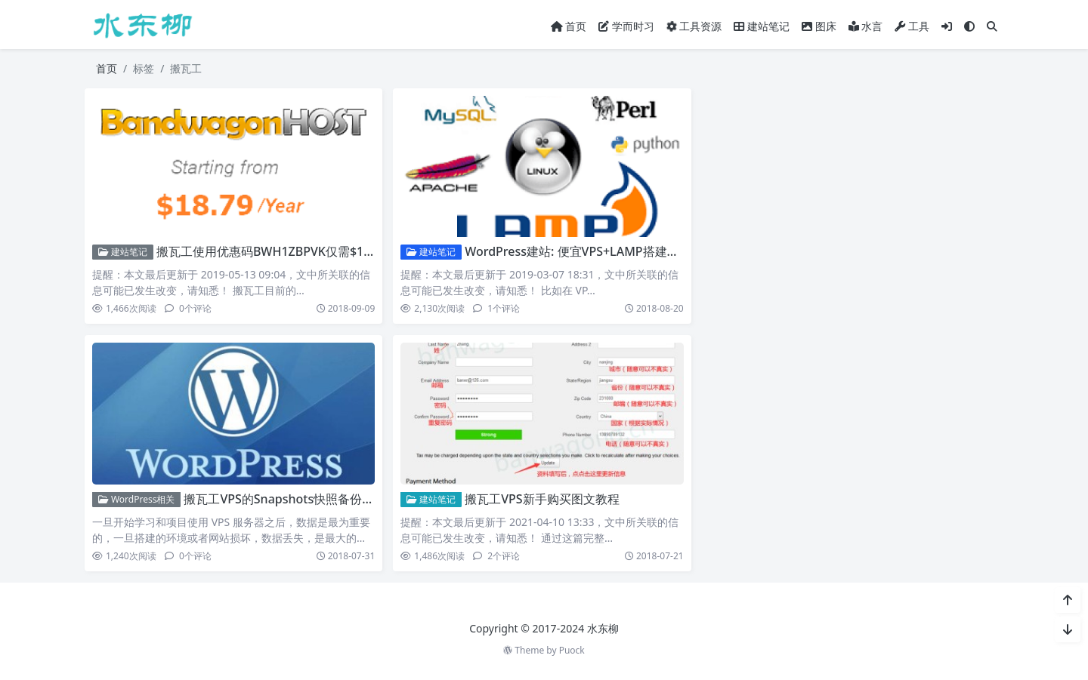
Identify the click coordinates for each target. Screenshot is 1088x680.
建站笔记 (762, 26)
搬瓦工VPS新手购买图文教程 (542, 499)
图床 (819, 26)
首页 (569, 26)
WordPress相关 (136, 499)
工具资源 (693, 26)
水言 (865, 26)
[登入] (946, 26)
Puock (572, 650)
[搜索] (992, 26)
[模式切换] (969, 26)
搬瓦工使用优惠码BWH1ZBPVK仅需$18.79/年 (280, 251)
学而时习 (626, 26)
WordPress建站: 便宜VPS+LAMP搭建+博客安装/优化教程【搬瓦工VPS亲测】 (673, 251)
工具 (912, 26)
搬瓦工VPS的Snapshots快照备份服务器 (291, 499)
